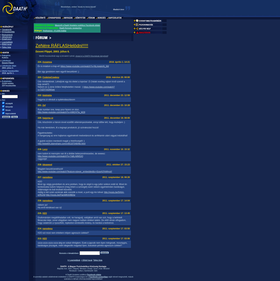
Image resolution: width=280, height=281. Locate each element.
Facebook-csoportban (98, 277)
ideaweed (47, 164)
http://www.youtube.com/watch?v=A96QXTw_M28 (61, 112)
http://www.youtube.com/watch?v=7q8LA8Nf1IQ (60, 156)
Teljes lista (6, 47)
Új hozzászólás (8, 32)
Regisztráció (7, 35)
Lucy (45, 149)
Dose (95, 269)
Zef (44, 105)
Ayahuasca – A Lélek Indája (54, 31)
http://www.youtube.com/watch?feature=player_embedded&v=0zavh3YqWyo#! (75, 171)
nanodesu (47, 177)
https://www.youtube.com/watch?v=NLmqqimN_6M (84, 66)
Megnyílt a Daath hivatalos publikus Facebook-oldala (77, 25)
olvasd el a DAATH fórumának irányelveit (91, 56)
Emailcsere (6, 39)
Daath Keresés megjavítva (70, 28)
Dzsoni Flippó (8, 63)
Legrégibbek (7, 42)
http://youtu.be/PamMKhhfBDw (60, 195)
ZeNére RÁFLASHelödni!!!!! (62, 45)
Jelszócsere (7, 37)
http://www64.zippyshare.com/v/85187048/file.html (61, 143)
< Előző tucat (86, 260)
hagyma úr (47, 118)
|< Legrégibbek (74, 260)
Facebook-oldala (94, 275)
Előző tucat (6, 44)
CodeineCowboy (50, 77)
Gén (96, 271)
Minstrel (83, 269)
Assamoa (47, 62)
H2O (44, 213)
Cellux (80, 271)
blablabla (47, 95)
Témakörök (6, 30)
